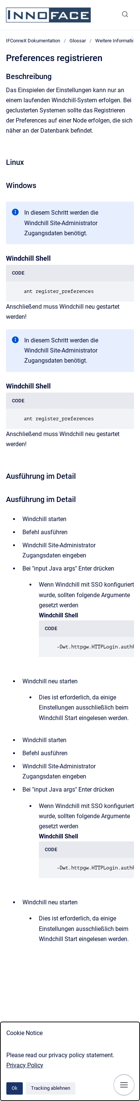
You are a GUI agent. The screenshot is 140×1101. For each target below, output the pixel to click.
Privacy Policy (24, 1065)
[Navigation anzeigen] (124, 1085)
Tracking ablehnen (50, 1088)
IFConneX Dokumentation (33, 40)
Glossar (77, 40)
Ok (15, 1088)
